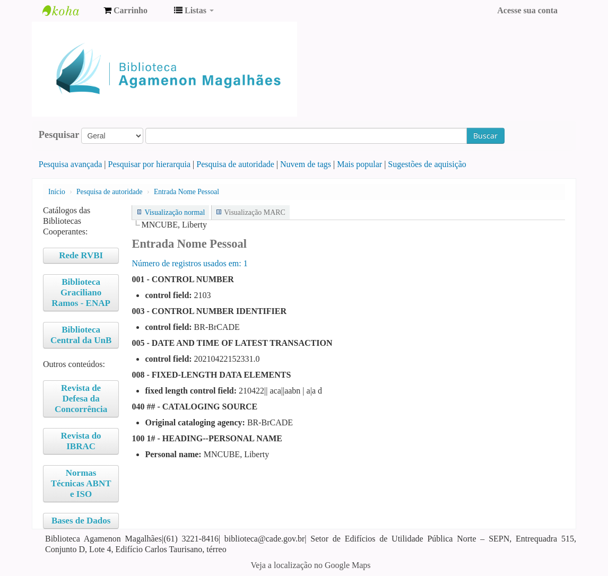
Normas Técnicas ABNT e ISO (81, 483)
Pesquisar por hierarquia (149, 164)
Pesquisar (59, 134)
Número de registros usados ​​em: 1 (189, 263)
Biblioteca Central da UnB (80, 335)
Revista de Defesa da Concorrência (81, 398)
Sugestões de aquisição (427, 164)
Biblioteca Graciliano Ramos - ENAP (80, 292)
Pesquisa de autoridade (235, 164)
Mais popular (359, 164)
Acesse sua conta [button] (527, 10)
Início (56, 192)
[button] (125, 10)
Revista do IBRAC (81, 441)
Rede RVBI (81, 255)
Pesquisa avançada (70, 164)
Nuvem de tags (305, 164)
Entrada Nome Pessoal (186, 192)
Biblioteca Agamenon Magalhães (68, 10)
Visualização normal (174, 212)
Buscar (485, 135)
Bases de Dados (80, 521)
